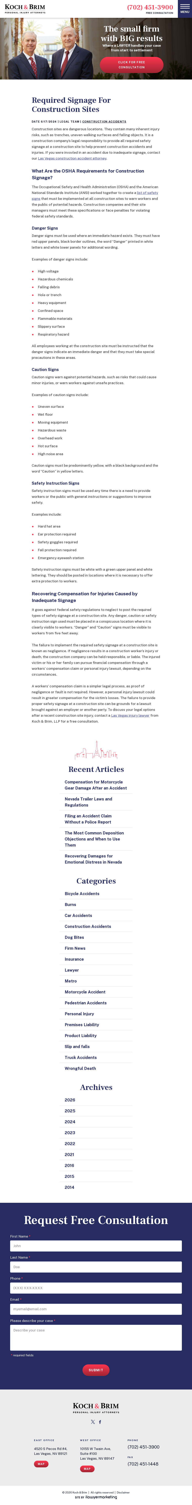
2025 (70, 1111)
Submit (96, 1370)
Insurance (74, 959)
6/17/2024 (49, 121)
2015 (69, 1176)
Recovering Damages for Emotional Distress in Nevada (93, 859)
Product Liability (81, 1035)
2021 (69, 1154)
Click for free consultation (131, 65)
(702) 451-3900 (150, 7)
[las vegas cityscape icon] (96, 750)
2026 (70, 1100)
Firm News (75, 948)
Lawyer (72, 970)
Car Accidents (78, 915)
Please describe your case (32, 1321)
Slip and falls (77, 1046)
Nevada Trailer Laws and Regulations (88, 802)
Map (41, 1464)
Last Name (20, 1257)
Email (16, 1300)
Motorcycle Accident (85, 992)
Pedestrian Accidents (86, 1003)
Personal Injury (79, 1013)
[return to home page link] (96, 1408)
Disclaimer (123, 1492)
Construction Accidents (104, 121)
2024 (70, 1121)
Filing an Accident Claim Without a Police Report (88, 819)
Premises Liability (82, 1024)
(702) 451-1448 (143, 1464)
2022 (70, 1143)
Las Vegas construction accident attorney (72, 158)
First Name (20, 1236)
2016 (69, 1165)
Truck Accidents (81, 1057)
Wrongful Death (80, 1068)
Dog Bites (74, 937)
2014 (69, 1187)
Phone (16, 1278)
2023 (70, 1132)
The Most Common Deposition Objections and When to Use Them (94, 839)
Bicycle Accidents (82, 893)
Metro (71, 981)
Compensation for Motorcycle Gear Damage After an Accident (96, 785)
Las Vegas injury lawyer (130, 715)
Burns (70, 904)
